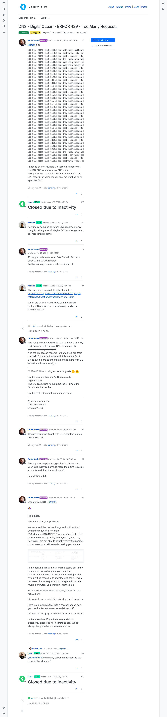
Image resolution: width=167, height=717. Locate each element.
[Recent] (3, 9)
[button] (3, 708)
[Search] (3, 32)
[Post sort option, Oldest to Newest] (103, 45)
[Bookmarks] (3, 26)
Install (144, 6)
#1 (83, 40)
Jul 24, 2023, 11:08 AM (61, 222)
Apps (111, 6)
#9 (83, 653)
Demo (128, 6)
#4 (83, 286)
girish (30, 653)
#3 (83, 249)
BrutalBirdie (33, 40)
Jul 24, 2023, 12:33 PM (47, 253)
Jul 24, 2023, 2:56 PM (61, 286)
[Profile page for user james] (22, 204)
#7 (83, 459)
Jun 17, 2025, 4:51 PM (58, 202)
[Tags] (3, 15)
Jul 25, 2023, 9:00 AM (66, 459)
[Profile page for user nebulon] (22, 224)
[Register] (163, 9)
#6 (83, 430)
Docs (136, 6)
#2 (83, 222)
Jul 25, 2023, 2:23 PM (59, 653)
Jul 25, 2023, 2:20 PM (66, 498)
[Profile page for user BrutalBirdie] (22, 42)
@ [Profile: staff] (31, 44)
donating (51, 188)
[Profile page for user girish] (22, 655)
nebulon (31, 222)
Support (35, 33)
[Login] (163, 3)
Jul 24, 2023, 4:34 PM (66, 338)
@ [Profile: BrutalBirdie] (35, 657)
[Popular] (3, 20)
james (31, 202)
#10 (82, 202)
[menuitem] (163, 3)
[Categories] (3, 3)
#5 (83, 338)
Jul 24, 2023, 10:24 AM (67, 40)
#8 (83, 498)
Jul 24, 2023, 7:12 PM (66, 430)
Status (119, 6)
